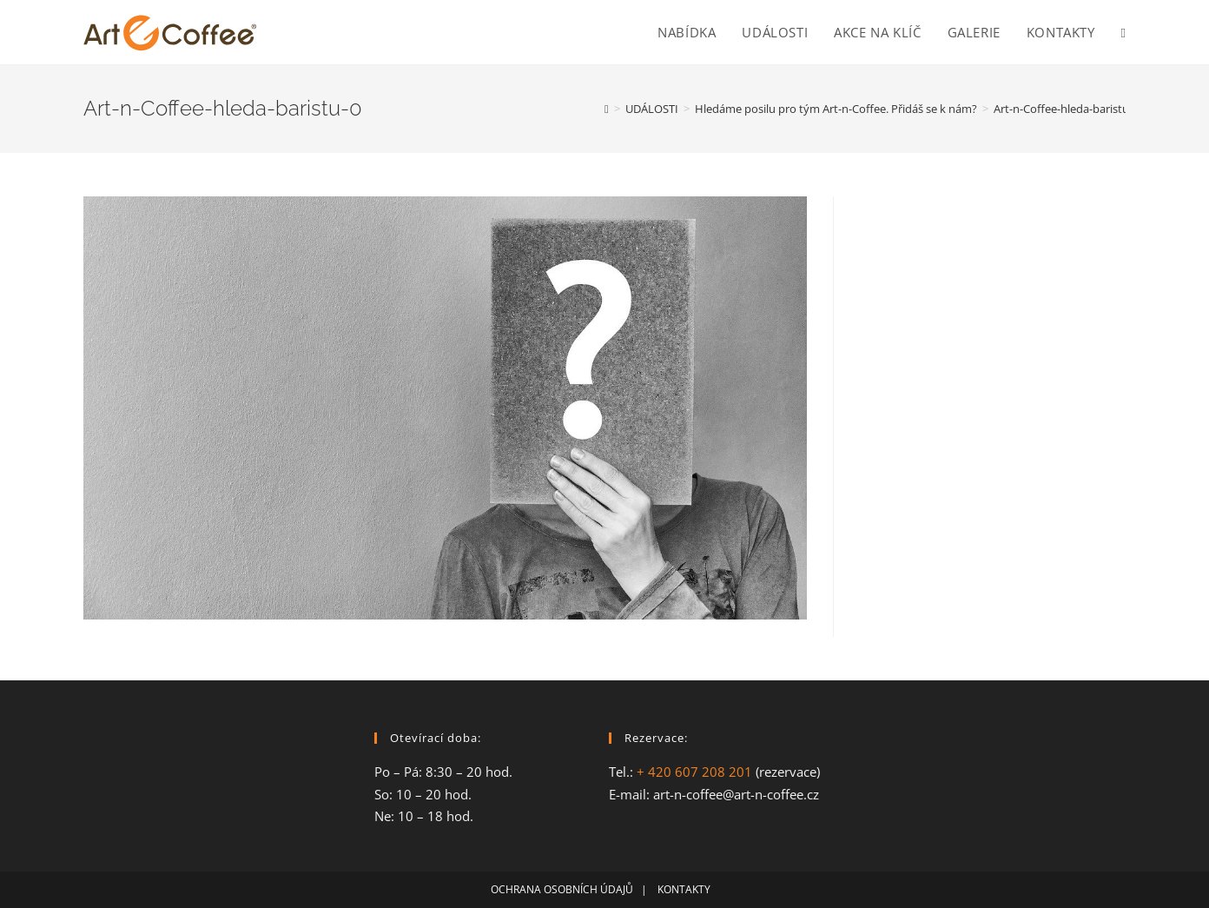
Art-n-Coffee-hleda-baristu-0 (1066, 108)
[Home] (606, 108)
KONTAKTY (687, 889)
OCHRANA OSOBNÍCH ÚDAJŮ (562, 889)
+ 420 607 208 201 (694, 771)
